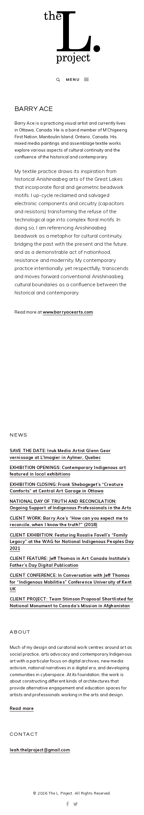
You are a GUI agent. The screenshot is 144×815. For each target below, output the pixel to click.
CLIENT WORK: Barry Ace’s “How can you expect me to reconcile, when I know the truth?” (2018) (69, 521)
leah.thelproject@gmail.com (40, 749)
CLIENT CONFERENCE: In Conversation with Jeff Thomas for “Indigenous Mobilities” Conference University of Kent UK (71, 582)
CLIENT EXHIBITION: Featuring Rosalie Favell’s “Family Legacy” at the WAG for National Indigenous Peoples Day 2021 (72, 541)
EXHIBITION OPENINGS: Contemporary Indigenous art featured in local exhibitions (68, 471)
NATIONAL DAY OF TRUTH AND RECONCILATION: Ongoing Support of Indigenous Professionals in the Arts (70, 505)
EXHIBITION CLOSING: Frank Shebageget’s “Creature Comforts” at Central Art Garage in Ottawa (66, 488)
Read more (22, 708)
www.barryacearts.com (68, 312)
